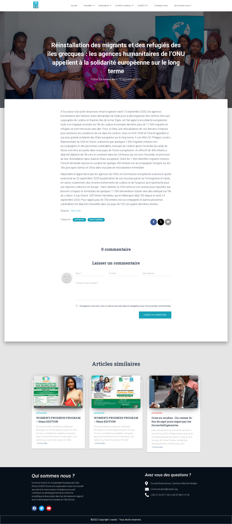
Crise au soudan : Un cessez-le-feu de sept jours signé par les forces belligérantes (172, 421)
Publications (104, 5)
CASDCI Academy (123, 5)
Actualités (88, 5)
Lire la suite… (42, 443)
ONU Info (75, 210)
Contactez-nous (161, 5)
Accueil (74, 5)
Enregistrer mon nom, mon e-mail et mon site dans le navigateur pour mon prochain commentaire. (125, 306)
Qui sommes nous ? (182, 5)
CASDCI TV (143, 5)
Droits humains (96, 219)
